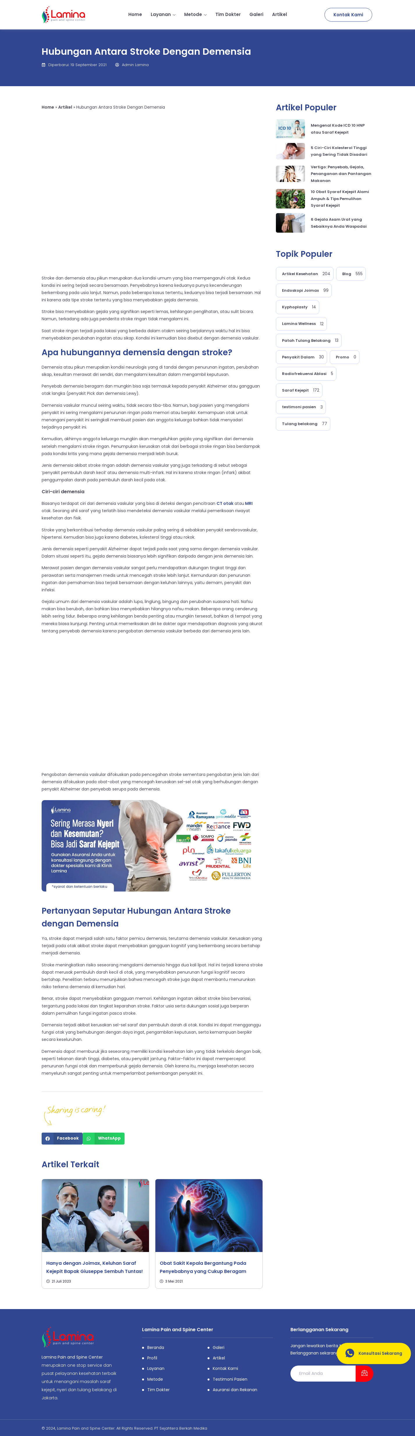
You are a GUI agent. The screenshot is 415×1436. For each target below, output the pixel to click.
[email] (323, 1374)
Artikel (279, 14)
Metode (195, 14)
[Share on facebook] (62, 1139)
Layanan (163, 14)
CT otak (225, 503)
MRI (248, 503)
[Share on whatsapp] (104, 1139)
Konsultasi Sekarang (371, 1353)
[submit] (364, 1374)
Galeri (256, 14)
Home (135, 14)
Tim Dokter (228, 14)
